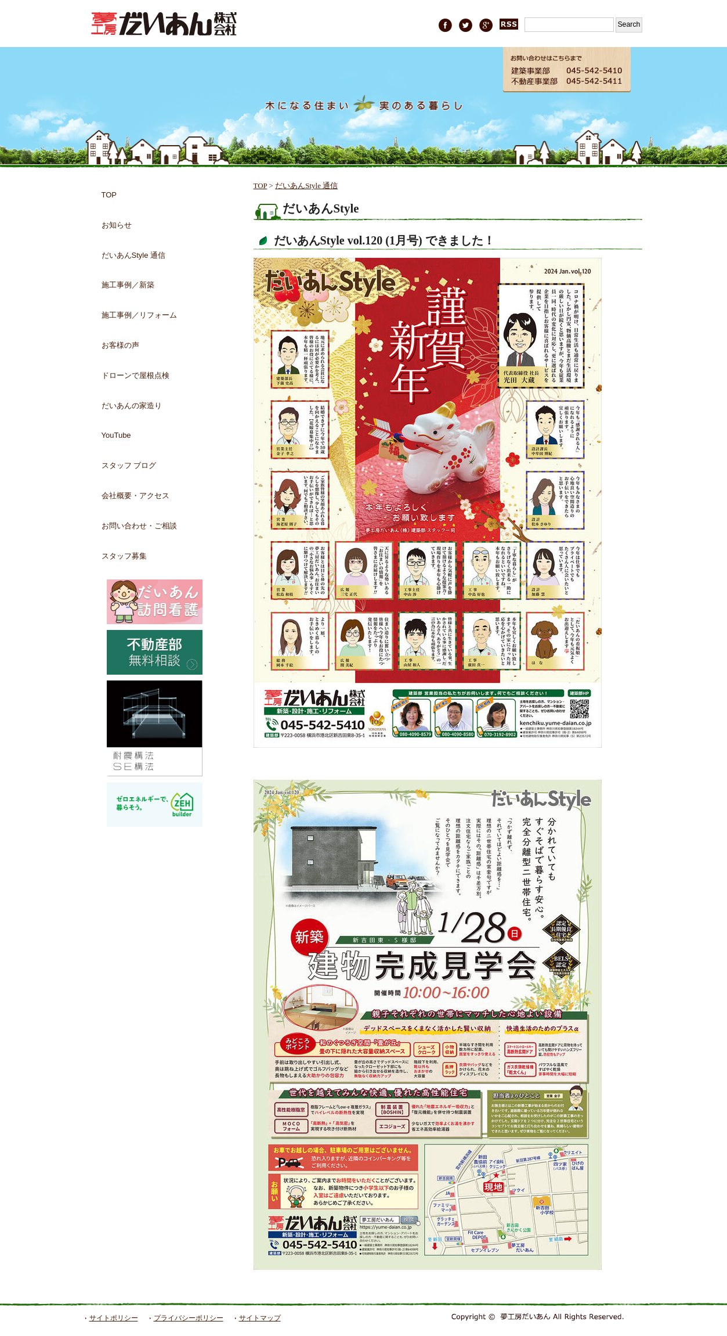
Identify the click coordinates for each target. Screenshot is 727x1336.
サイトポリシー (113, 1318)
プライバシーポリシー (188, 1318)
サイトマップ (260, 1318)
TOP (260, 185)
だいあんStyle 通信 (306, 185)
